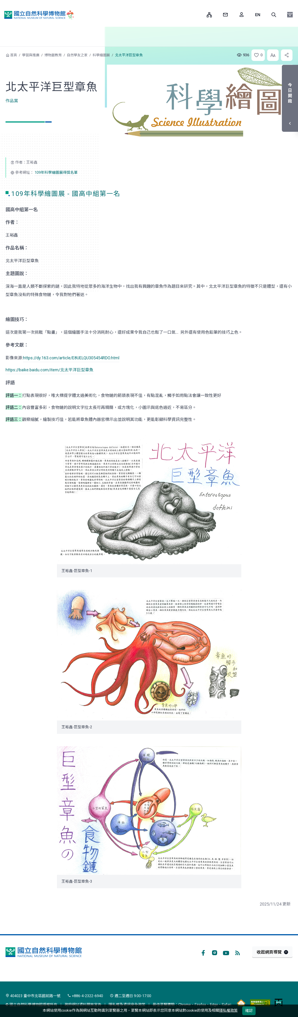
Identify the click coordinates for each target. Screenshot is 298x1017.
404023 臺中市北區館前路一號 (33, 996)
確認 (249, 1010)
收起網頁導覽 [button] (269, 952)
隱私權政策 (228, 1010)
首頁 (13, 55)
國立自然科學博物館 (38, 14)
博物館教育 (53, 55)
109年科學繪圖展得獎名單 (56, 172)
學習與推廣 (30, 55)
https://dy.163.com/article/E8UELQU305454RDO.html (71, 357)
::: (199, 14)
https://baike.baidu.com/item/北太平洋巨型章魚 (49, 369)
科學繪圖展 (101, 55)
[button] (273, 14)
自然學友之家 (77, 55)
